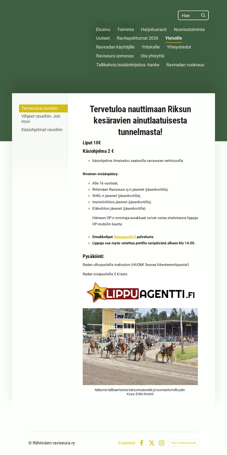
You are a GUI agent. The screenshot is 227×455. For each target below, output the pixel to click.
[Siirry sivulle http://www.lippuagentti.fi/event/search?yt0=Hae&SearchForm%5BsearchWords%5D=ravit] (140, 292)
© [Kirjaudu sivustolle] (30, 442)
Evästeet (126, 443)
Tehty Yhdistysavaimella (183, 443)
